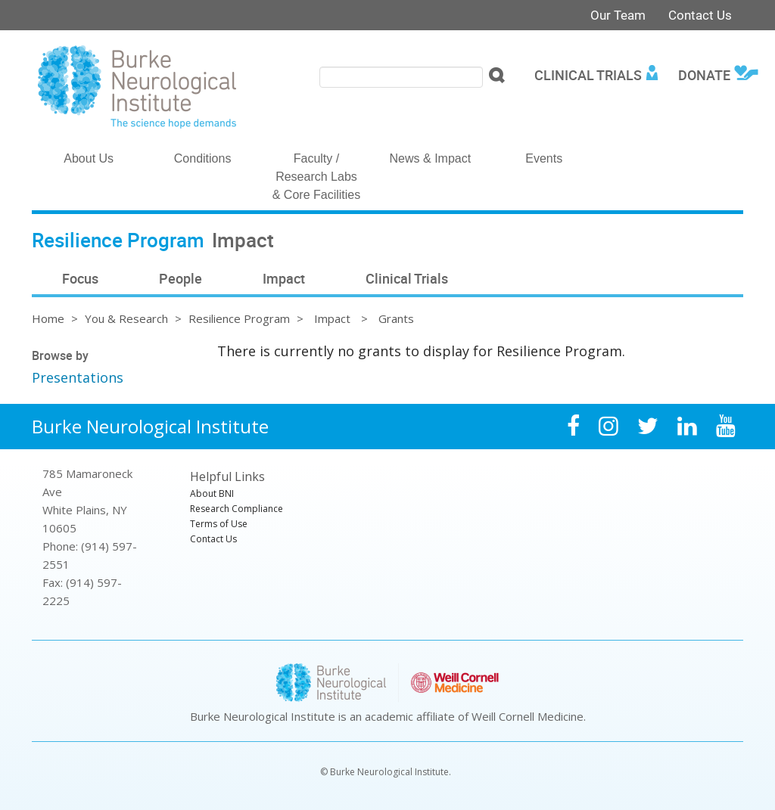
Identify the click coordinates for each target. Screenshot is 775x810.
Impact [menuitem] (284, 278)
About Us (89, 158)
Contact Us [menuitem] (213, 538)
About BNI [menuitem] (212, 493)
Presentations (77, 377)
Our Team (618, 14)
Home (48, 318)
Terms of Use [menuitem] (218, 523)
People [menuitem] (180, 278)
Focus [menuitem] (80, 278)
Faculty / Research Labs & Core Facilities (316, 176)
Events (543, 158)
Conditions (203, 158)
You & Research (126, 318)
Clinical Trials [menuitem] (588, 75)
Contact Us (700, 14)
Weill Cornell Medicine (528, 716)
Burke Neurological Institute (150, 426)
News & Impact (431, 158)
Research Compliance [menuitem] (236, 508)
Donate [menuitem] (704, 75)
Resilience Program (239, 318)
